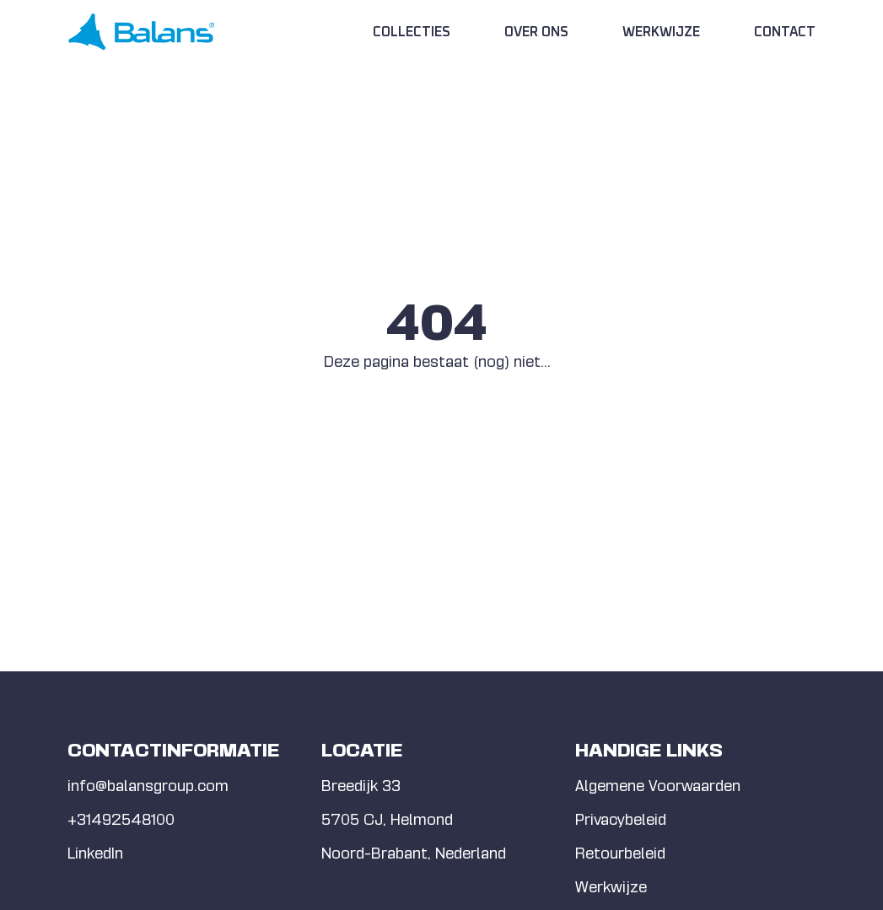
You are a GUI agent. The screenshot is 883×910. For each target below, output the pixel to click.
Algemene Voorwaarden (657, 786)
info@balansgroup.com (148, 786)
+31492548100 (121, 819)
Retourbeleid (620, 853)
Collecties (411, 32)
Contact (785, 32)
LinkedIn (95, 853)
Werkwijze (661, 32)
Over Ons (536, 32)
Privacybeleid (620, 819)
